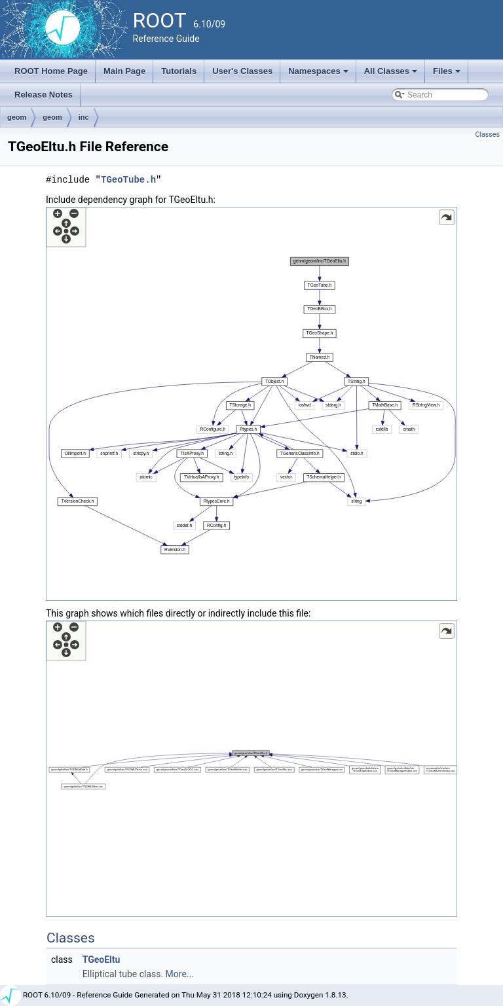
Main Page (124, 71)
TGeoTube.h (128, 179)
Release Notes (43, 94)
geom (16, 117)
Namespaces (319, 74)
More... (180, 974)
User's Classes (242, 71)
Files (447, 74)
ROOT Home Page (51, 71)
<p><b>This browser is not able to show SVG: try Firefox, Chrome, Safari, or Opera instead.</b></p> (251, 403)
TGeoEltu (102, 959)
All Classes (392, 74)
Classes (487, 134)
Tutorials (178, 71)
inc (84, 117)
